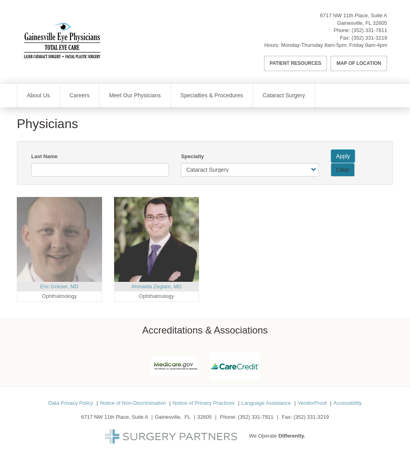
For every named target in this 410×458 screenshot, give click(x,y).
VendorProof (311, 403)
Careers (80, 95)
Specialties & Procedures (212, 95)
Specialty (192, 156)
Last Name (44, 156)
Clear (342, 170)
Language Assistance (266, 403)
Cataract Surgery (284, 95)
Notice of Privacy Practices (204, 403)
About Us (38, 95)
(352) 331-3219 (369, 38)
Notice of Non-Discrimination (133, 403)
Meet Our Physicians (135, 95)
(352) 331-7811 (369, 30)
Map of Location (358, 63)
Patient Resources (296, 63)
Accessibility (348, 403)
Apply (343, 156)
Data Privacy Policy (70, 403)
